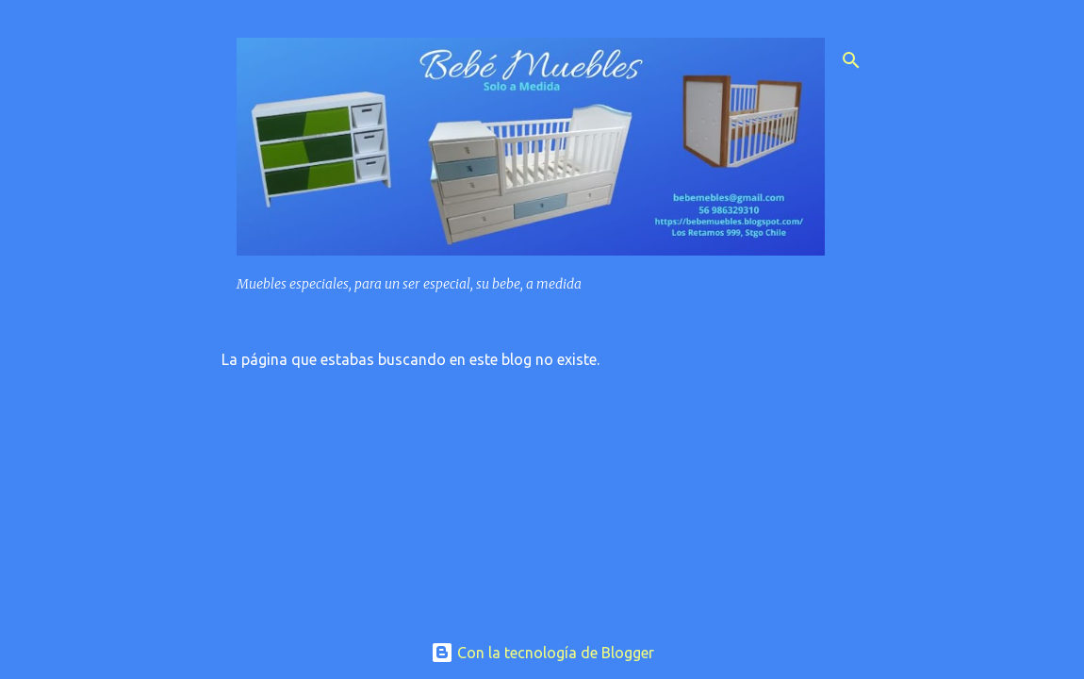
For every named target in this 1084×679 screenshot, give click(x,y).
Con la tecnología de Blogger (542, 652)
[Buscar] (851, 60)
